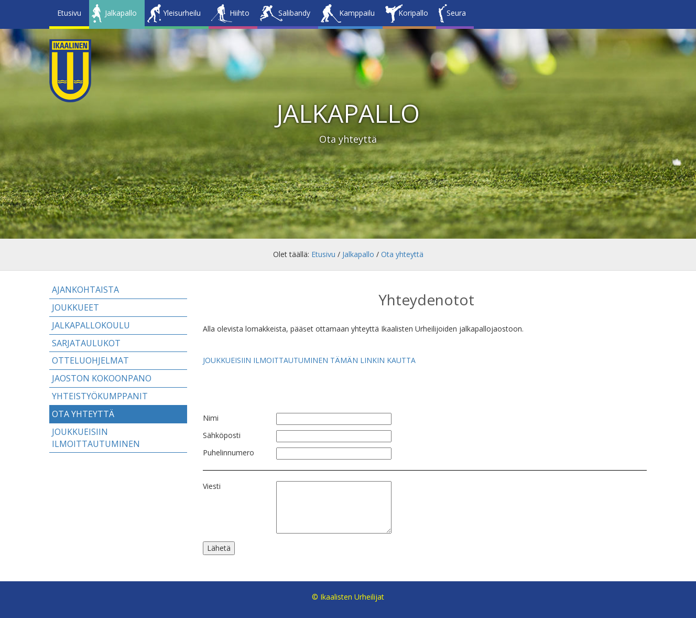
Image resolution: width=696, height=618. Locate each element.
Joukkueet (75, 307)
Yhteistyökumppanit (100, 396)
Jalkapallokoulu (91, 325)
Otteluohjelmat (90, 360)
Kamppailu (357, 13)
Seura (456, 13)
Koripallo (413, 13)
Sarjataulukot (86, 343)
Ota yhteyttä (402, 254)
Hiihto (239, 13)
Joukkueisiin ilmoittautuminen (96, 438)
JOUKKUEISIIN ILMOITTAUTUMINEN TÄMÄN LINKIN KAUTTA (309, 360)
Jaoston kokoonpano (101, 378)
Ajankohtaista (85, 289)
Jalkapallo (121, 13)
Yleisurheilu (182, 13)
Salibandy (294, 13)
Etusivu (69, 13)
